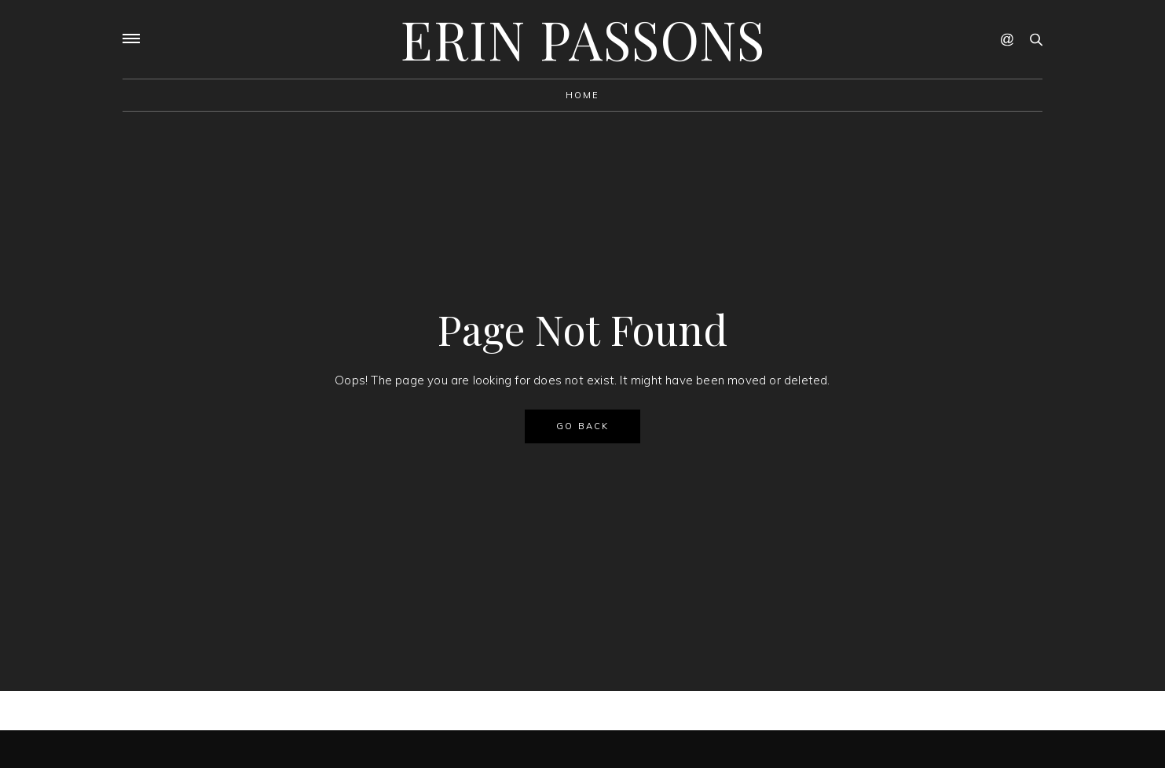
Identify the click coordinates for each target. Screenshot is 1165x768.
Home (583, 95)
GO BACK (582, 426)
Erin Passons (583, 39)
